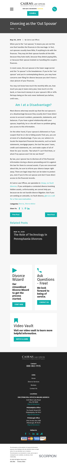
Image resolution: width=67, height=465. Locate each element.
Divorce (21, 204)
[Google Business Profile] (37, 434)
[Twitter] (29, 434)
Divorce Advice (30, 204)
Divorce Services (33, 382)
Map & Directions (34, 404)
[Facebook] (26, 434)
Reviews (33, 385)
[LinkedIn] (33, 434)
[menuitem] (12, 461)
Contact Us (33, 388)
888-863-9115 (33, 366)
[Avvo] (41, 434)
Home (33, 378)
